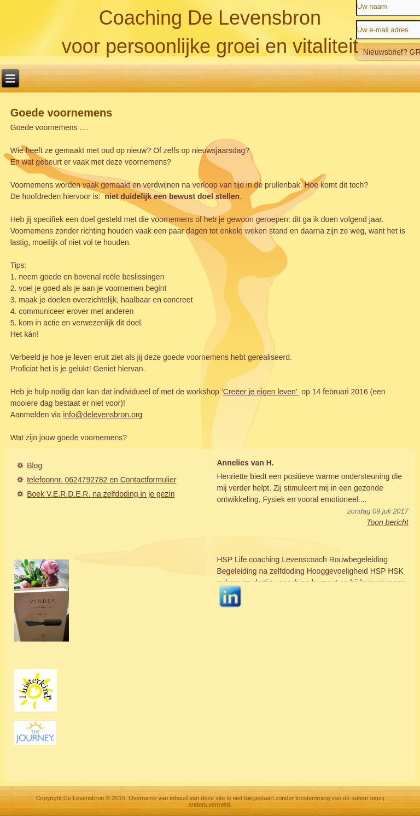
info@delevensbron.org (102, 414)
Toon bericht (387, 522)
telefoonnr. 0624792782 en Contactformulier (101, 479)
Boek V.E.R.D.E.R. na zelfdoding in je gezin (100, 493)
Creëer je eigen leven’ (261, 391)
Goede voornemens (61, 113)
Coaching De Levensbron (210, 18)
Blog (34, 465)
